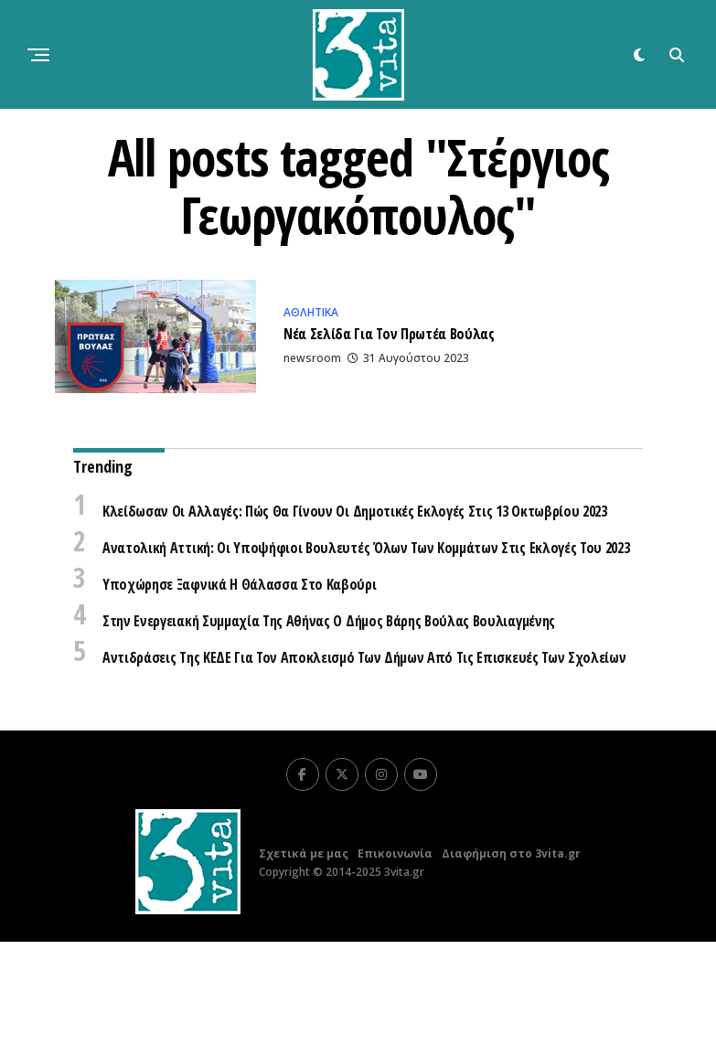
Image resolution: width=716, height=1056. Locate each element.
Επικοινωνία (395, 968)
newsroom (312, 362)
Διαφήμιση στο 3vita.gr (511, 968)
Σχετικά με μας (303, 968)
